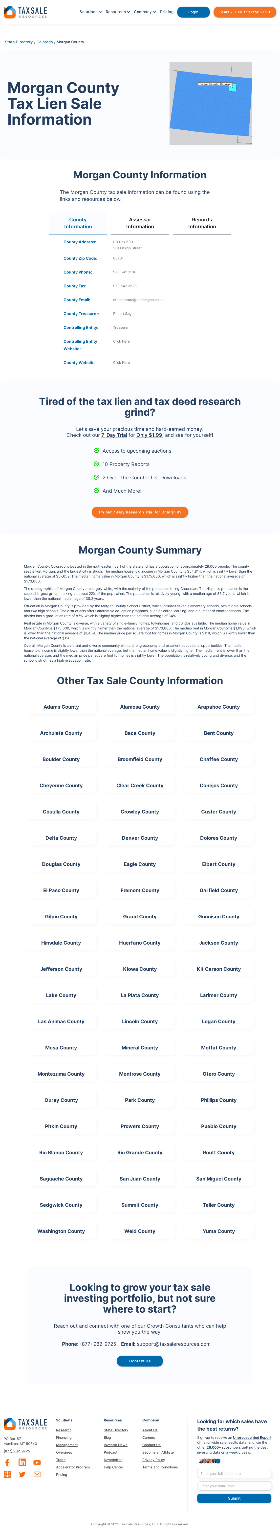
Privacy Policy (153, 1460)
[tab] (78, 223)
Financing (64, 1437)
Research (63, 1430)
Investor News (116, 1445)
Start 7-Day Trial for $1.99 (245, 12)
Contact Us (151, 1445)
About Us (150, 1430)
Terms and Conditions (160, 1467)
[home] (25, 11)
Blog (107, 1437)
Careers (148, 1437)
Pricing (167, 11)
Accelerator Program (73, 1467)
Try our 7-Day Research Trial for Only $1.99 (140, 512)
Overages (64, 1452)
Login (193, 12)
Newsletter (113, 1460)
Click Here (121, 341)
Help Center (113, 1467)
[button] (90, 11)
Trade (60, 1460)
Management (67, 1445)
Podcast (110, 1452)
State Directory (116, 1430)
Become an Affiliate (158, 1452)
